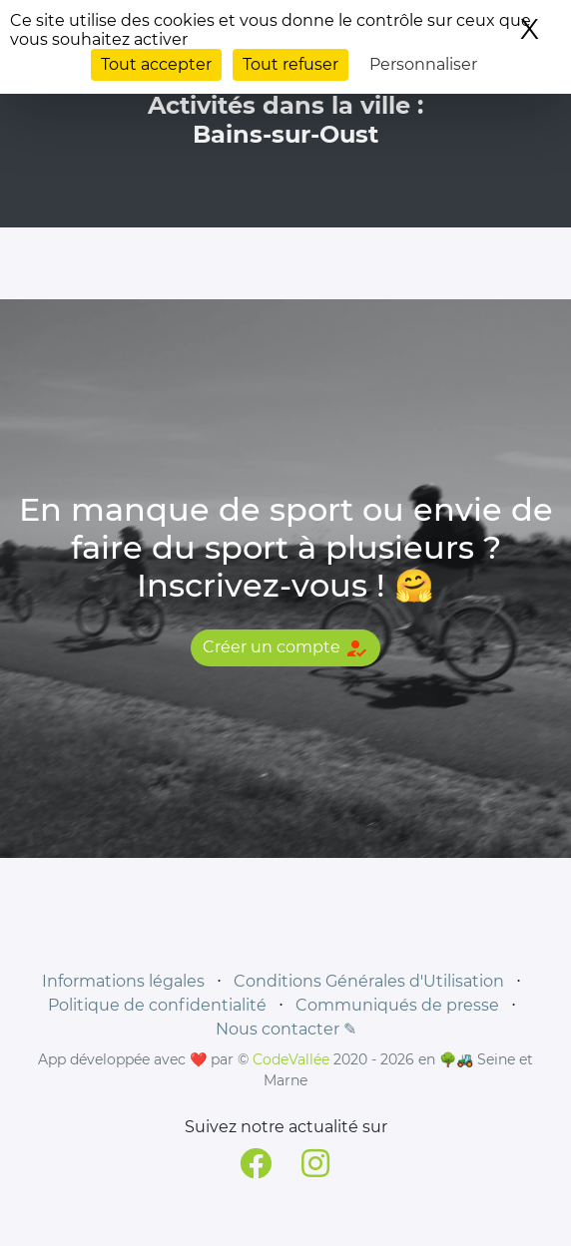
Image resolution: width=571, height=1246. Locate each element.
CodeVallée (291, 1059)
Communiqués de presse (397, 1005)
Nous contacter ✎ (286, 1029)
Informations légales (123, 981)
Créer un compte (285, 648)
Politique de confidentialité (157, 1005)
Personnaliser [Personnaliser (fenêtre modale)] (423, 64)
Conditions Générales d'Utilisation (369, 981)
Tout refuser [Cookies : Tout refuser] (290, 64)
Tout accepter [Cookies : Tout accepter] (156, 64)
